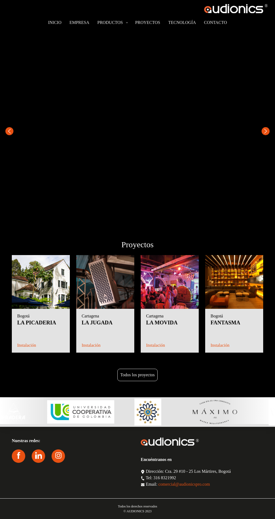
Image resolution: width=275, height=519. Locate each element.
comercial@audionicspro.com (184, 484)
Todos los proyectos (137, 375)
